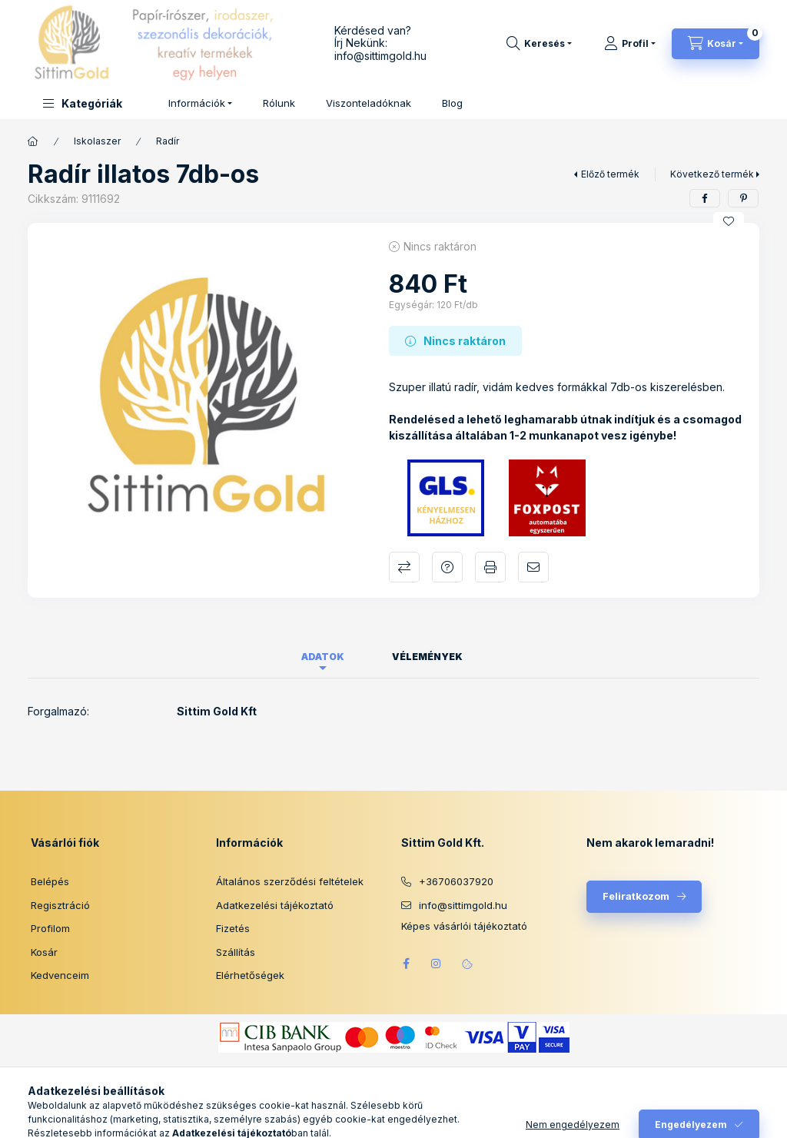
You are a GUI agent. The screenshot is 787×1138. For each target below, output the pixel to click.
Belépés (50, 881)
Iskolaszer (97, 141)
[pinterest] (743, 198)
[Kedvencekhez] (728, 221)
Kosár (44, 952)
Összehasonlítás (404, 567)
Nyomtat (490, 567)
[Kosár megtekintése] (715, 43)
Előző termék (610, 174)
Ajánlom (533, 567)
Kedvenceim (60, 975)
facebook (405, 963)
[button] (83, 103)
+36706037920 (456, 881)
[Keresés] (539, 43)
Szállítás (235, 952)
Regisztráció (60, 905)
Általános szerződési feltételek (290, 881)
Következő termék (712, 174)
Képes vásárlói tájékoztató (464, 926)
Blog (452, 103)
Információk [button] (196, 103)
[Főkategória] (33, 141)
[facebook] (704, 198)
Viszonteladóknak (368, 103)
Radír (167, 141)
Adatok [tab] (322, 656)
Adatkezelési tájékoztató (275, 905)
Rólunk (279, 103)
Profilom (50, 928)
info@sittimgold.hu (380, 55)
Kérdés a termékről (447, 567)
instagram (436, 963)
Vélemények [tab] (427, 656)
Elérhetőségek (250, 975)
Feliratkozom (636, 896)
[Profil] (630, 43)
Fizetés (233, 928)
